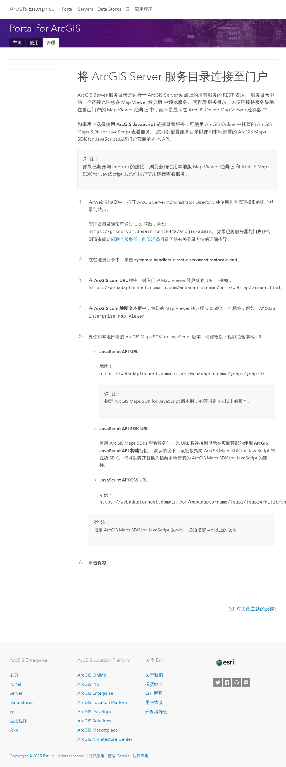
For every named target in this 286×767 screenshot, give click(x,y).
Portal (67, 9)
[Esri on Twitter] (217, 682)
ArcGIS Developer (95, 711)
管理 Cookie (119, 756)
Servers (85, 9)
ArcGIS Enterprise (31, 8)
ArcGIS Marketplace (97, 730)
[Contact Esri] (246, 682)
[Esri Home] (225, 662)
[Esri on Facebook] (227, 682)
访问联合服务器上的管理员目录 (137, 239)
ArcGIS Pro (88, 684)
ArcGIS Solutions (94, 720)
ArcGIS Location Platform (102, 702)
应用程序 (143, 9)
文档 (13, 730)
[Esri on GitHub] (236, 682)
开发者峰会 (156, 711)
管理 (50, 42)
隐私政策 (96, 756)
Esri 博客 (154, 693)
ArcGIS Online (91, 675)
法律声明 (140, 756)
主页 (17, 42)
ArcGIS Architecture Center (104, 739)
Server (16, 693)
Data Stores (109, 9)
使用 (34, 42)
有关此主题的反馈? (256, 609)
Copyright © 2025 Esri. (30, 756)
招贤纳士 (154, 684)
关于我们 (154, 675)
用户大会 (154, 702)
